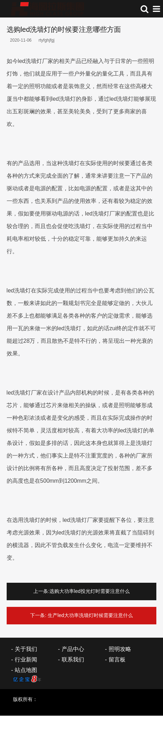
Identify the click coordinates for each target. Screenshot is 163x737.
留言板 (117, 659)
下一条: (38, 615)
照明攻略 (120, 649)
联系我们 (73, 659)
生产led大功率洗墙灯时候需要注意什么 (90, 615)
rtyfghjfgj (46, 40)
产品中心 (73, 649)
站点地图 (26, 670)
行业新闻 (26, 659)
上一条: (41, 591)
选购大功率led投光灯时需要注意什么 (89, 591)
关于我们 (26, 649)
